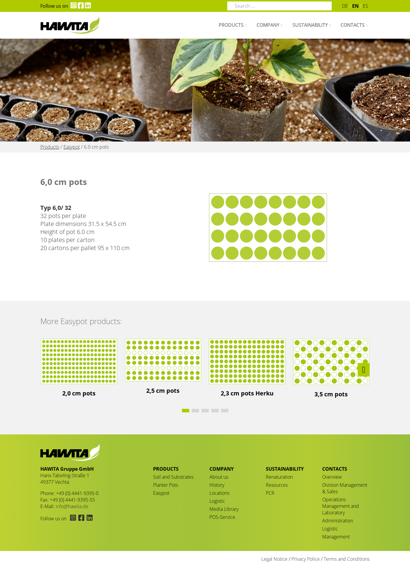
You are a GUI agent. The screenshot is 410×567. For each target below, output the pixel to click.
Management (336, 536)
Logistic (217, 501)
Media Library (224, 509)
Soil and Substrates (173, 477)
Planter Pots (165, 485)
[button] (364, 369)
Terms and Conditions (347, 559)
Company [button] (268, 25)
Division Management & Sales (344, 488)
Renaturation (279, 477)
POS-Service (222, 517)
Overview (332, 477)
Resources (277, 485)
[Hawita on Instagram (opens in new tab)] (72, 6)
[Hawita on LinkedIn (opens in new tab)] (87, 6)
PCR (270, 493)
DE (345, 6)
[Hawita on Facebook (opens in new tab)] (80, 6)
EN (355, 6)
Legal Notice (274, 559)
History (216, 485)
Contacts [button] (353, 25)
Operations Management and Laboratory (340, 506)
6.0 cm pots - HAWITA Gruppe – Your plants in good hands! (70, 25)
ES (365, 6)
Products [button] (231, 25)
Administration (337, 520)
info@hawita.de (72, 506)
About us (218, 477)
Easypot (161, 493)
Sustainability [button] (310, 25)
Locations (219, 493)
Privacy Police (305, 559)
